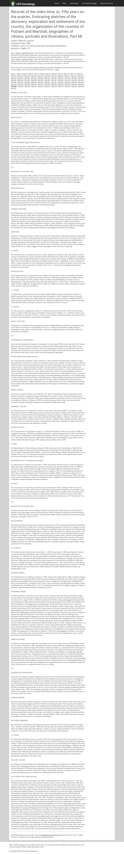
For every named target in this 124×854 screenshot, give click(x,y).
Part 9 (60, 74)
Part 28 (40, 78)
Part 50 (40, 82)
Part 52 (53, 82)
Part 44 (73, 80)
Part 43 (67, 80)
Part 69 (20, 86)
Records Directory (106, 3)
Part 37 (27, 80)
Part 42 (60, 80)
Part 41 (53, 80)
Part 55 (73, 82)
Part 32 (67, 78)
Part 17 (40, 76)
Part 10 (66, 74)
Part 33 (73, 78)
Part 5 (36, 74)
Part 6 (42, 74)
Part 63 (53, 84)
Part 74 (54, 86)
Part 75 (60, 86)
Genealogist (74, 3)
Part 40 (47, 80)
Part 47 (20, 82)
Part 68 (13, 86)
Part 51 (47, 82)
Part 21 (67, 76)
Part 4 (31, 74)
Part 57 (13, 84)
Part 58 (20, 84)
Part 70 (27, 86)
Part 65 (67, 84)
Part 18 (47, 76)
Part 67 (80, 84)
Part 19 (53, 76)
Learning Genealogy (89, 3)
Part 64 (60, 84)
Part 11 (72, 74)
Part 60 (33, 84)
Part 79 (13, 88)
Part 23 (80, 76)
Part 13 (13, 76)
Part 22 (73, 76)
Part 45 (80, 80)
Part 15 (27, 76)
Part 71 (34, 86)
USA (12, 53)
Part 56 (80, 82)
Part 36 (20, 80)
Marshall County (28, 53)
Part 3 (25, 74)
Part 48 (27, 82)
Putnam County (27, 59)
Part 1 (13, 74)
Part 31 (60, 78)
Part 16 (33, 76)
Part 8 (54, 74)
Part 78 (80, 86)
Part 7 (48, 74)
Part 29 (47, 78)
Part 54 (67, 82)
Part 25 (20, 78)
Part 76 (67, 86)
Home (57, 3)
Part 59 (27, 84)
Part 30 (53, 78)
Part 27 (33, 78)
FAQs (64, 3)
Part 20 (60, 76)
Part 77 (74, 86)
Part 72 (40, 86)
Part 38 (33, 80)
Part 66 (73, 84)
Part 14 (20, 76)
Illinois (18, 53)
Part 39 (40, 80)
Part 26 (27, 78)
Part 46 (13, 82)
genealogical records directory (51, 835)
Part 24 (13, 78)
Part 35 (13, 80)
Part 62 (47, 84)
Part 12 (79, 74)
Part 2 (19, 74)
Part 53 (60, 82)
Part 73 (47, 86)
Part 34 (80, 78)
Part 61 (40, 84)
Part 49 (33, 82)
